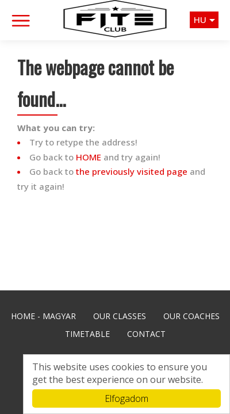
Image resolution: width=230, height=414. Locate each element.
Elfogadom (126, 398)
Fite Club (115, 18)
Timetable (87, 333)
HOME (88, 157)
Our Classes (119, 315)
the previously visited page (131, 171)
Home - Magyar (43, 315)
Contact (146, 333)
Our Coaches (191, 315)
